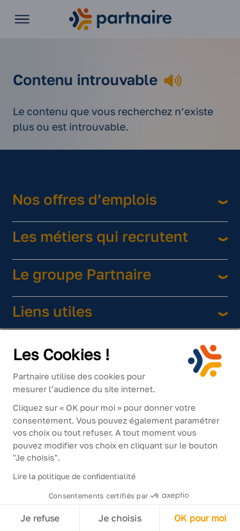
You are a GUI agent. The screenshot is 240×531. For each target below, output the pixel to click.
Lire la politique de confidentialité (74, 476)
